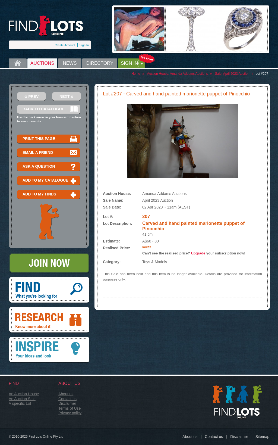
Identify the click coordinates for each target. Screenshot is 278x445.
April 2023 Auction (236, 74)
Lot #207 (261, 74)
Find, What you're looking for (49, 290)
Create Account (65, 45)
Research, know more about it (49, 320)
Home (18, 63)
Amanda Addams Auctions (189, 74)
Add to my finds (50, 194)
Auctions (42, 63)
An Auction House (24, 394)
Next (66, 96)
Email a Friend (50, 153)
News (70, 63)
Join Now (49, 263)
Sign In (84, 45)
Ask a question (50, 167)
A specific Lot (20, 403)
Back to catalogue (50, 109)
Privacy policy (70, 413)
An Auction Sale (22, 399)
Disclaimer (67, 403)
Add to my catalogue (50, 181)
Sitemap (262, 436)
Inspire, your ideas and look (49, 350)
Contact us (67, 399)
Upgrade (198, 253)
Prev (31, 96)
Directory (99, 63)
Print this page (50, 139)
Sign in (129, 63)
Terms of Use (69, 408)
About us (65, 394)
